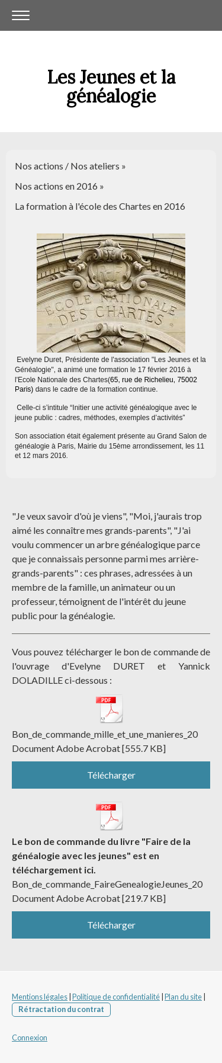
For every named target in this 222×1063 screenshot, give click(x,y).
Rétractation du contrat (61, 1009)
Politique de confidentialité (116, 996)
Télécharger (111, 774)
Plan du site (183, 996)
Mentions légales (39, 996)
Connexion (29, 1037)
